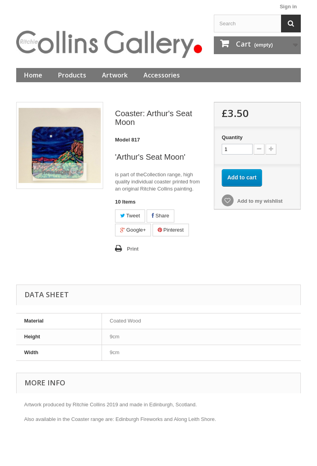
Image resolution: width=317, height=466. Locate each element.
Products (72, 75)
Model (122, 140)
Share (160, 216)
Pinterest (171, 230)
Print (133, 249)
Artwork (115, 75)
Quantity (232, 137)
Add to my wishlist (259, 201)
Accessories (161, 75)
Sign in (288, 6)
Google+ (133, 230)
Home (33, 75)
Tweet (130, 216)
